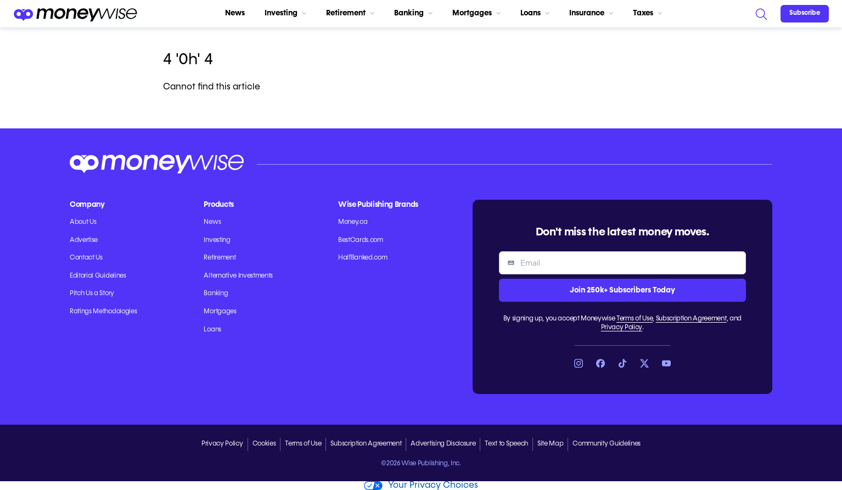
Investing (285, 13)
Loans (534, 13)
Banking (413, 13)
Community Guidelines (606, 444)
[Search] (761, 14)
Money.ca (352, 222)
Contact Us (86, 258)
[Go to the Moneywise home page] (75, 13)
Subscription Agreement (691, 319)
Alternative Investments (238, 276)
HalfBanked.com (363, 258)
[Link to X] (644, 363)
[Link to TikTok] (622, 363)
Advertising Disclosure (443, 444)
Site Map (550, 444)
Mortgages (476, 13)
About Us (83, 222)
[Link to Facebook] (600, 363)
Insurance (591, 13)
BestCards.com (360, 240)
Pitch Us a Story (92, 293)
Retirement (350, 13)
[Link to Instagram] (578, 363)
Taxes (647, 13)
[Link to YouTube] (666, 363)
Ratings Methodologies (103, 311)
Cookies (264, 444)
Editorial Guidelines (98, 276)
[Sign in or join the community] (805, 13)
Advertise (84, 240)
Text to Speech (506, 444)
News (235, 13)
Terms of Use (634, 319)
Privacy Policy (622, 327)
